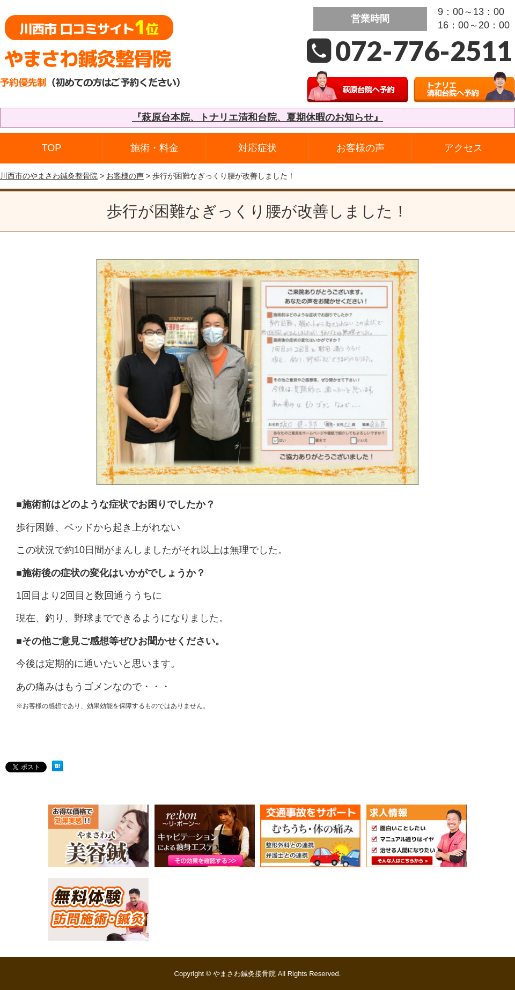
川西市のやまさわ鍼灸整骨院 (49, 176)
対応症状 (257, 148)
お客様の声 (360, 148)
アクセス (463, 148)
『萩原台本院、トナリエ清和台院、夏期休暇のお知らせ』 (257, 117)
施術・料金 (154, 148)
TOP (52, 148)
